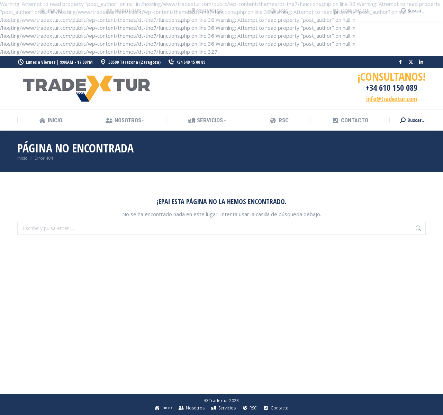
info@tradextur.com (391, 99)
